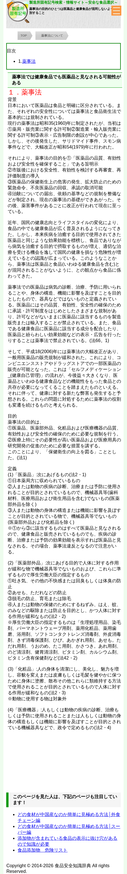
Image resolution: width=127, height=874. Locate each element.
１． (14, 92)
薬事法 (29, 61)
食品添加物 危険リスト (42, 850)
